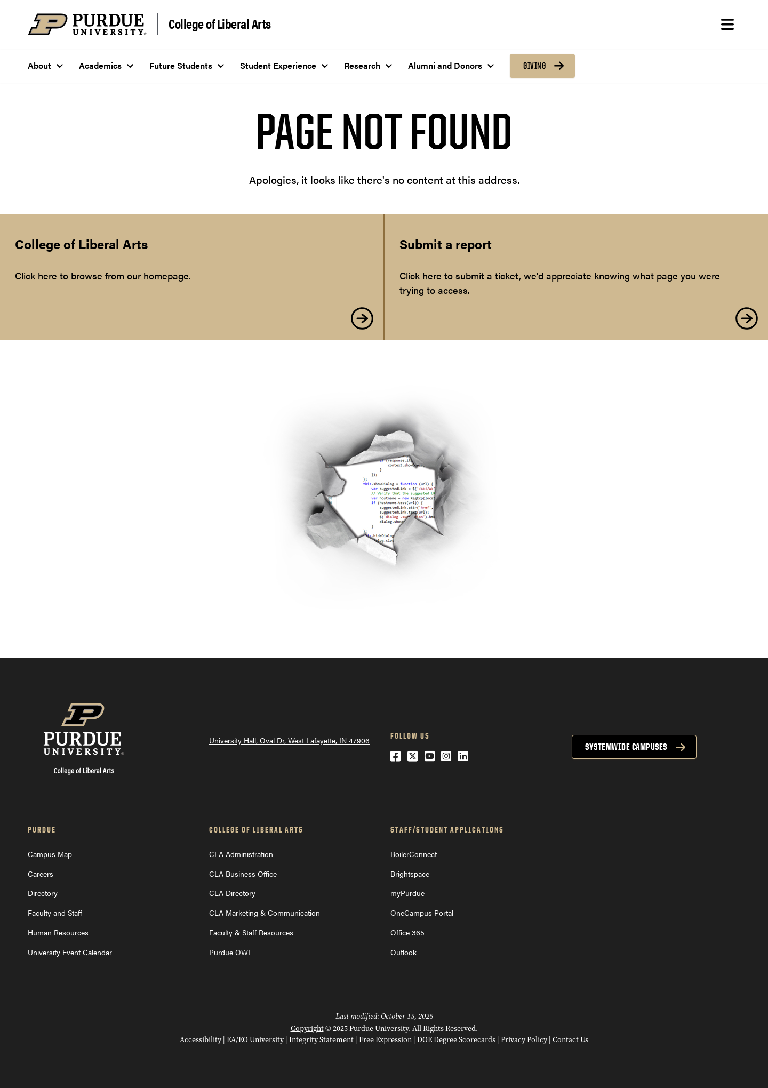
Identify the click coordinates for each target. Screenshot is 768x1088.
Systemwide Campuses (626, 746)
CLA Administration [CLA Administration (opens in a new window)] (241, 854)
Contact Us (570, 1040)
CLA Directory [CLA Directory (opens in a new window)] (232, 892)
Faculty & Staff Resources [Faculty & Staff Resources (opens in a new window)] (251, 932)
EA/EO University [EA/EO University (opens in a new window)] (255, 1040)
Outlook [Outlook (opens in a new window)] (403, 952)
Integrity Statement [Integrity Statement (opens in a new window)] (321, 1040)
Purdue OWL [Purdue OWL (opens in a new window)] (230, 952)
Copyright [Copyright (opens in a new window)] (307, 1028)
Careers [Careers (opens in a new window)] (40, 873)
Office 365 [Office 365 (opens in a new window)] (407, 932)
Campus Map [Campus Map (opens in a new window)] (50, 854)
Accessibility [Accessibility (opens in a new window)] (200, 1040)
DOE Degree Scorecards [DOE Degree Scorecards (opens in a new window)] (456, 1040)
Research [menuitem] (362, 65)
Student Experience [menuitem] (278, 65)
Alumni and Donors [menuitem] (445, 65)
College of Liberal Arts (220, 23)
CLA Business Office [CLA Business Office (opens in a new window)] (243, 873)
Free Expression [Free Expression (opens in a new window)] (385, 1040)
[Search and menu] (727, 24)
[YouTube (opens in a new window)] (430, 755)
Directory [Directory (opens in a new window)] (43, 892)
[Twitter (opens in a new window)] (412, 755)
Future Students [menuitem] (180, 65)
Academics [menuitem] (100, 65)
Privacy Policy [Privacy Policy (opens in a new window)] (524, 1040)
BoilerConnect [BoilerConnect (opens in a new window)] (413, 854)
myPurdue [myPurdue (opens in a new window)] (407, 892)
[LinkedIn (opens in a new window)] (463, 755)
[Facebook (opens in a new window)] (395, 755)
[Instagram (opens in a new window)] (446, 755)
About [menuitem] (39, 65)
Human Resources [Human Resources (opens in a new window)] (58, 932)
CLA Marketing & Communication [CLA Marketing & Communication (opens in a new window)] (264, 912)
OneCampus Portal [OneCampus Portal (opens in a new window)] (421, 912)
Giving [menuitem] (534, 65)
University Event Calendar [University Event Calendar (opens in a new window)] (70, 952)
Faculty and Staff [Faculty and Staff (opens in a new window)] (55, 912)
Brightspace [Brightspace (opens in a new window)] (409, 873)
